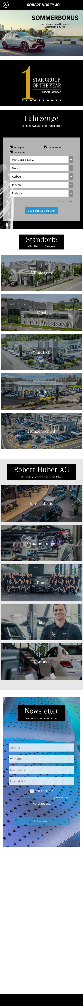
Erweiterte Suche (62, 201)
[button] (6, 83)
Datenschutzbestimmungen (32, 796)
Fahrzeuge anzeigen (41, 210)
